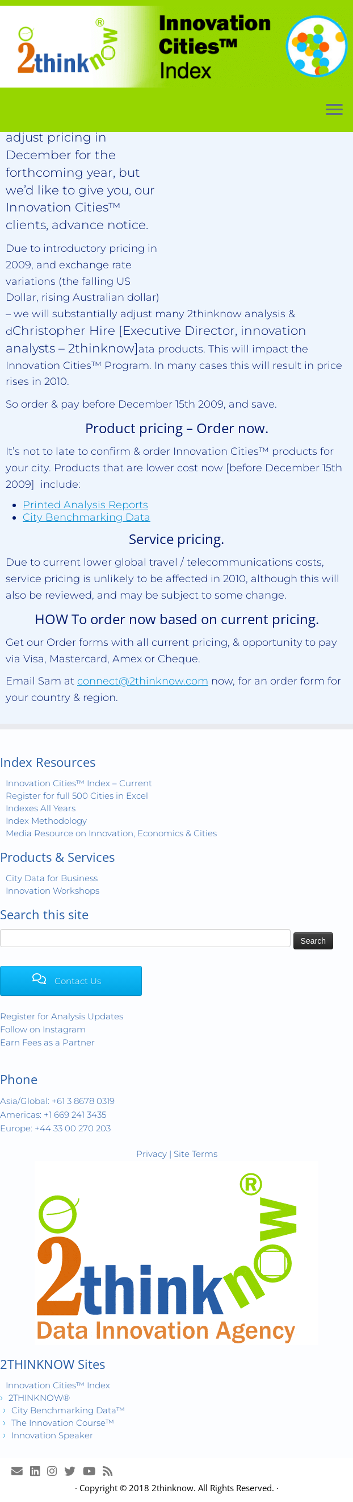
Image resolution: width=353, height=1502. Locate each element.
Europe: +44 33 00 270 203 (55, 1128)
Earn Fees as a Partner (47, 1042)
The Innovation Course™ (62, 1422)
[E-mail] (20, 1471)
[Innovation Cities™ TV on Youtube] (93, 1471)
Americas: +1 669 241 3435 (53, 1114)
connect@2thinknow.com (142, 681)
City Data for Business (52, 878)
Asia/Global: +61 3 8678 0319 (57, 1101)
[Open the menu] (334, 110)
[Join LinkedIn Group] (38, 1471)
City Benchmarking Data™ (68, 1410)
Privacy (151, 1153)
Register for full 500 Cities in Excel (77, 795)
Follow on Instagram (43, 1029)
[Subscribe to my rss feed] (111, 1471)
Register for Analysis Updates (61, 1016)
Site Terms (195, 1153)
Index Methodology (46, 820)
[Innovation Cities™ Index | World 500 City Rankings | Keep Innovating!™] (176, 47)
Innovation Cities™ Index (58, 1385)
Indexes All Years (40, 808)
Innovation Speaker (52, 1435)
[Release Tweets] (73, 1471)
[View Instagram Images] (55, 1471)
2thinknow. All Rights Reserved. (213, 1487)
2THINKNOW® (39, 1397)
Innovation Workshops (52, 890)
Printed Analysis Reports (85, 505)
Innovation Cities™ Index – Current (79, 783)
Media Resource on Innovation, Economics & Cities (111, 833)
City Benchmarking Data (86, 517)
